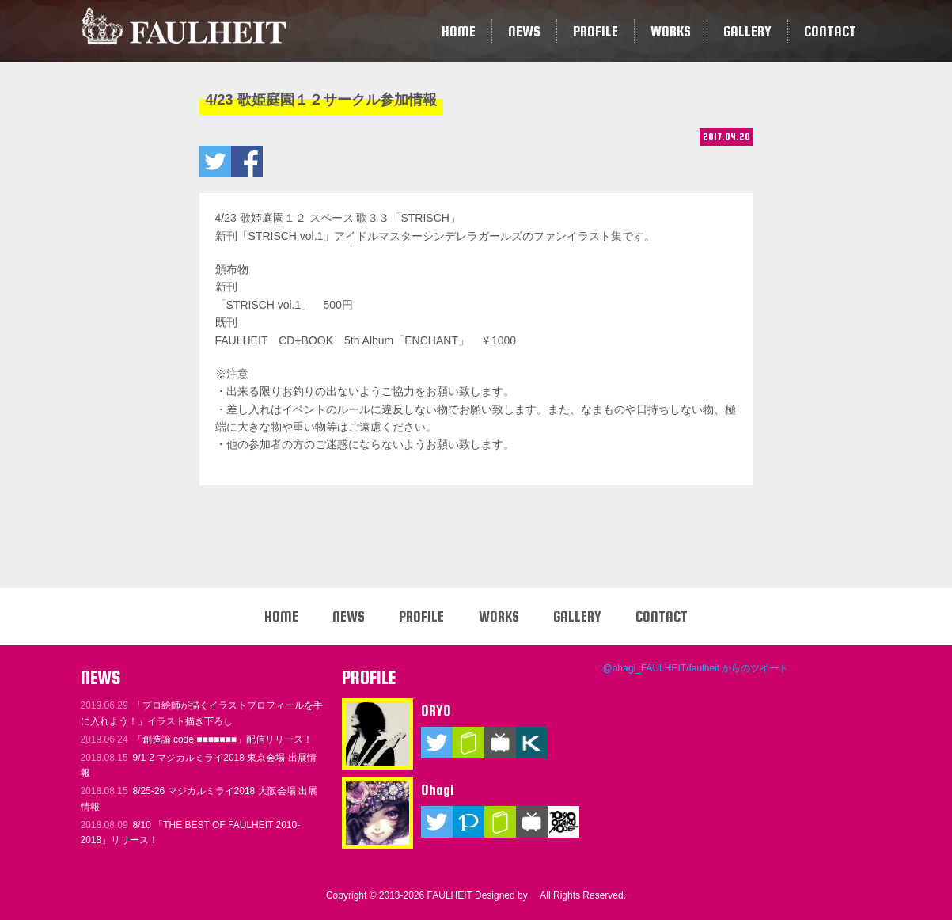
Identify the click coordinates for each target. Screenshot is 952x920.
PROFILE (595, 31)
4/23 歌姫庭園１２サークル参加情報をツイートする (215, 161)
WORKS (670, 31)
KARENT (532, 742)
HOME (459, 31)
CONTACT (830, 31)
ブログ (468, 742)
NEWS (524, 31)
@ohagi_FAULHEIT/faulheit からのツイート (696, 668)
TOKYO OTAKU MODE (563, 822)
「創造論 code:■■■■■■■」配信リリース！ (197, 739)
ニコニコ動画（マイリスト (500, 742)
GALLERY (747, 31)
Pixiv (468, 822)
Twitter (437, 742)
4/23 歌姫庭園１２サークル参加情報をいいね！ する (247, 161)
